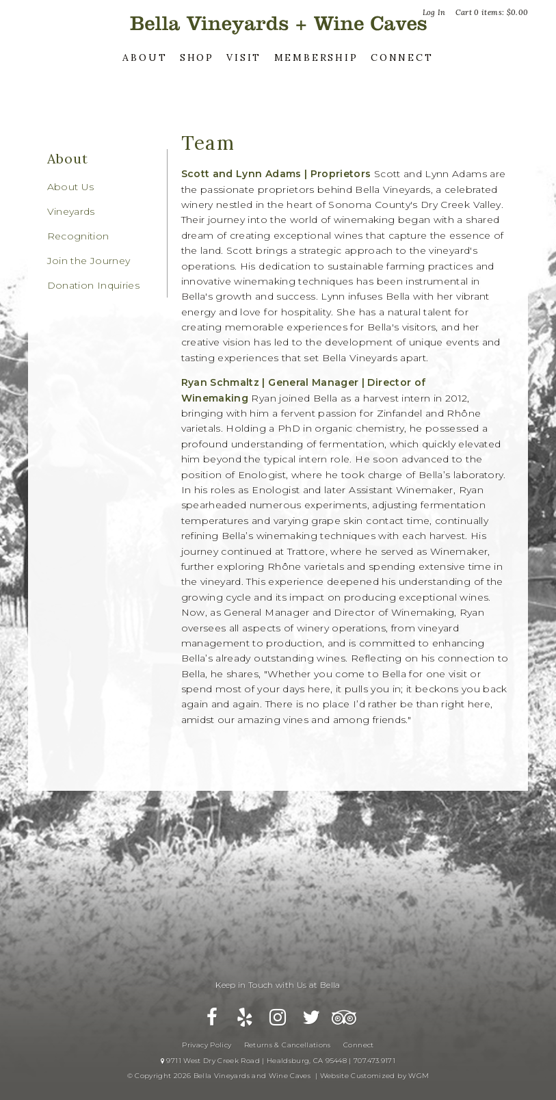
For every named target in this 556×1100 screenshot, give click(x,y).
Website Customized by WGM (374, 1075)
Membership (316, 57)
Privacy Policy (206, 1044)
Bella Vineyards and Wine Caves (278, 23)
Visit (243, 57)
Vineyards (71, 211)
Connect (402, 57)
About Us (70, 187)
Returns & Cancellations (287, 1044)
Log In (434, 12)
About (144, 57)
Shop (197, 57)
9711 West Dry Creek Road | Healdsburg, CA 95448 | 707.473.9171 (278, 1060)
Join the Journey (89, 260)
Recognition (78, 236)
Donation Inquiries (93, 285)
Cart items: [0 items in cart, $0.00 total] (492, 12)
